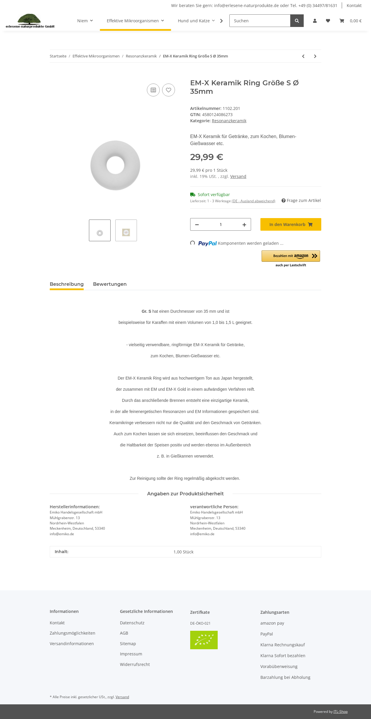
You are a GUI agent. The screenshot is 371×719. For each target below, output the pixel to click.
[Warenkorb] (350, 21)
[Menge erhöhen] (244, 224)
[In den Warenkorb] (54, 75)
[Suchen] (260, 20)
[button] (314, 21)
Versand (238, 176)
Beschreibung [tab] (67, 284)
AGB (124, 633)
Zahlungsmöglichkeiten (72, 633)
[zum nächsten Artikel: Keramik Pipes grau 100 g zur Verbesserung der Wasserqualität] (315, 56)
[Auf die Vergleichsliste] (153, 90)
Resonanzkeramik (229, 120)
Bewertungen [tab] (110, 284)
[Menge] (220, 224)
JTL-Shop (341, 711)
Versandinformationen (72, 643)
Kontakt (354, 5)
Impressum (131, 654)
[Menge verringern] (196, 224)
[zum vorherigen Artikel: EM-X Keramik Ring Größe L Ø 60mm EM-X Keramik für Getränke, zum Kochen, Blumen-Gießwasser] (303, 56)
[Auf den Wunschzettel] (168, 90)
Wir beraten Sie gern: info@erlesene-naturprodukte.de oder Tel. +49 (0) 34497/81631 (254, 5)
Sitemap (128, 643)
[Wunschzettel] (328, 21)
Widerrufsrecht (135, 664)
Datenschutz (132, 622)
